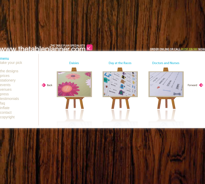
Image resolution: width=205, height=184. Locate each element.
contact (6, 112)
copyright (7, 117)
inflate (4, 108)
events (5, 85)
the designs (9, 71)
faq (2, 103)
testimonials (9, 99)
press (4, 94)
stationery (8, 80)
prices (4, 76)
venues (6, 89)
